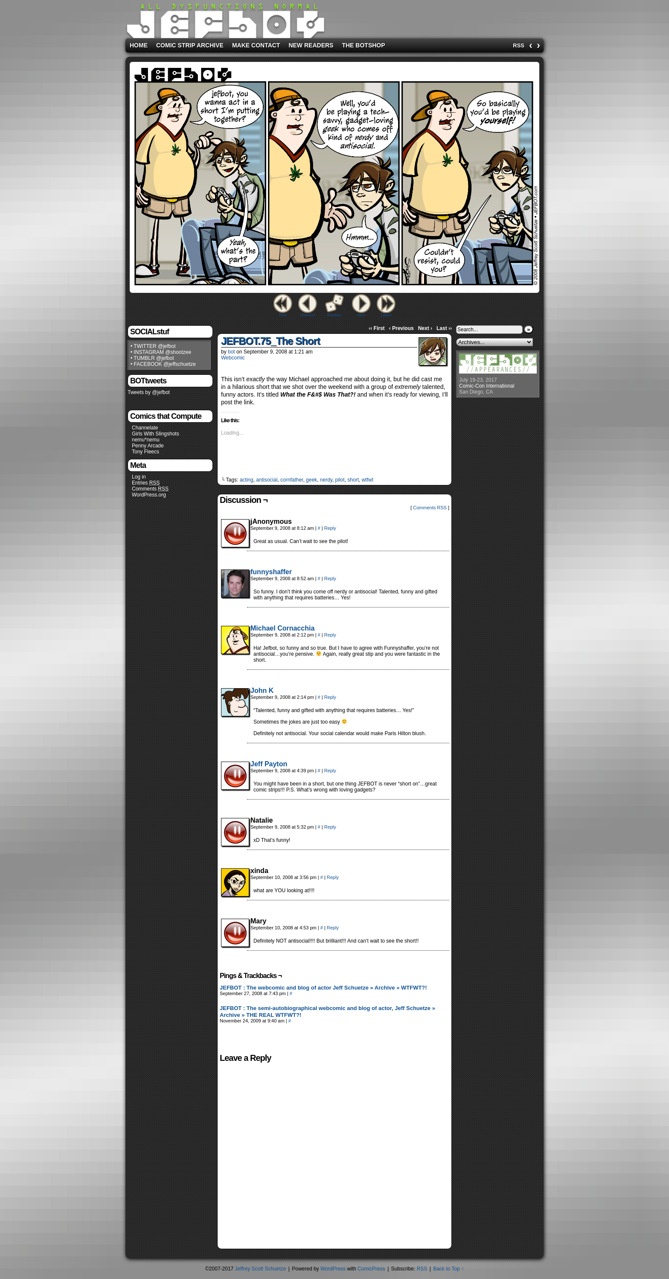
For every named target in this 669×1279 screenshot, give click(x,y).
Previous (307, 315)
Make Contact (256, 45)
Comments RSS (430, 507)
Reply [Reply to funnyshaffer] (330, 578)
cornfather (291, 480)
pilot (340, 480)
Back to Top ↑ (448, 1269)
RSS (518, 45)
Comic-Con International (486, 386)
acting (246, 480)
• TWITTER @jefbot (153, 346)
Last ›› (444, 328)
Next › (425, 328)
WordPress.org (149, 495)
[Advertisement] (434, 17)
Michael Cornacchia (282, 628)
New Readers (310, 45)
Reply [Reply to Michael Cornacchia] (330, 634)
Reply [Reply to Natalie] (330, 826)
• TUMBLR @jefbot (152, 358)
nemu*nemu (146, 440)
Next (362, 315)
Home (139, 45)
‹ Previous (401, 328)
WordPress (333, 1269)
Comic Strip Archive (190, 45)
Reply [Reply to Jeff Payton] (330, 770)
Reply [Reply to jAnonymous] (330, 528)
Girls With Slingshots (155, 434)
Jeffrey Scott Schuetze (260, 1269)
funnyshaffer (271, 571)
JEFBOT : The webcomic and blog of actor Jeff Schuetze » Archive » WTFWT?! (323, 987)
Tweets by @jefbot (149, 392)
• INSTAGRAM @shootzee (161, 352)
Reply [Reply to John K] (330, 697)
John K (261, 690)
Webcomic (233, 358)
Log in (139, 477)
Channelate (145, 428)
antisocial (266, 480)
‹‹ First (376, 328)
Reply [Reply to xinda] (333, 877)
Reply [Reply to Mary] (333, 927)
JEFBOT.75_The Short (270, 341)
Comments (150, 489)
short (353, 480)
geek (311, 480)
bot (231, 352)
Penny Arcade (148, 446)
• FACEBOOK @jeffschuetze (163, 364)
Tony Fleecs (145, 452)
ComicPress (371, 1269)
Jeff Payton (268, 764)
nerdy (326, 480)
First (283, 315)
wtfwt (367, 480)
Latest (386, 315)
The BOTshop (363, 45)
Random (334, 315)
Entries (146, 483)
